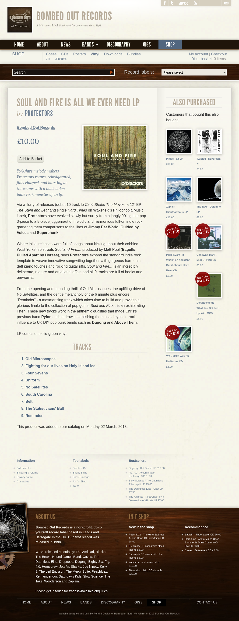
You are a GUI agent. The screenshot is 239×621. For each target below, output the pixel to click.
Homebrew (49, 566)
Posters (79, 54)
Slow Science (93, 576)
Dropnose (66, 562)
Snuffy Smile (80, 472)
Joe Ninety (90, 566)
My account (198, 54)
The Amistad (85, 552)
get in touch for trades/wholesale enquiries (77, 591)
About (42, 44)
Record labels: (175, 72)
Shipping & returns (27, 472)
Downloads (113, 54)
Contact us (23, 481)
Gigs (147, 44)
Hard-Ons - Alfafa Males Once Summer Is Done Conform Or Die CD (202, 543)
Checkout (219, 54)
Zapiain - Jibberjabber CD (199, 534)
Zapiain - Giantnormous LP (144, 562)
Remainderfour (46, 576)
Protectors (39, 113)
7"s (48, 59)
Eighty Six (95, 562)
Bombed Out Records (74, 15)
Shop (170, 44)
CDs (64, 54)
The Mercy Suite (78, 571)
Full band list (24, 468)
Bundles (134, 54)
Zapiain (73, 581)
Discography (118, 44)
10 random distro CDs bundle (145, 570)
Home (19, 44)
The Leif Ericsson (51, 571)
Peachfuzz (99, 571)
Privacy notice (25, 477)
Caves (87, 557)
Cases (51, 54)
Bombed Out (80, 468)
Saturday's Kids (70, 576)
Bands (85, 602)
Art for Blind (79, 481)
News (66, 44)
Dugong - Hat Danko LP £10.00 (147, 468)
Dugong (81, 562)
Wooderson (52, 581)
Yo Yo (76, 486)
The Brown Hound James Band (58, 557)
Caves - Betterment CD (198, 550)
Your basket (202, 59)
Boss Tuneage (81, 477)
